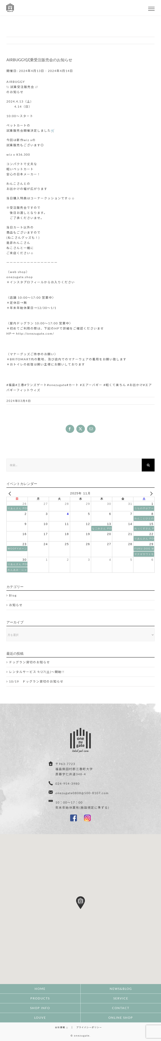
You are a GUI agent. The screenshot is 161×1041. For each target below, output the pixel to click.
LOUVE (40, 1017)
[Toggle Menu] (151, 9)
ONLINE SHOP (120, 1017)
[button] (80, 902)
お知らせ (16, 605)
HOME (40, 988)
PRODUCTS (40, 998)
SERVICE (120, 998)
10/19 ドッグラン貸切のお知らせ (36, 681)
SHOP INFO (40, 1008)
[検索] (148, 465)
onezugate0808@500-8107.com (82, 793)
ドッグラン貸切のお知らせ (29, 662)
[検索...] (74, 465)
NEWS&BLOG (121, 988)
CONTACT (120, 1008)
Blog (13, 595)
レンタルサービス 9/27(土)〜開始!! (37, 672)
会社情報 (61, 1027)
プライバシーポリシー (89, 1027)
